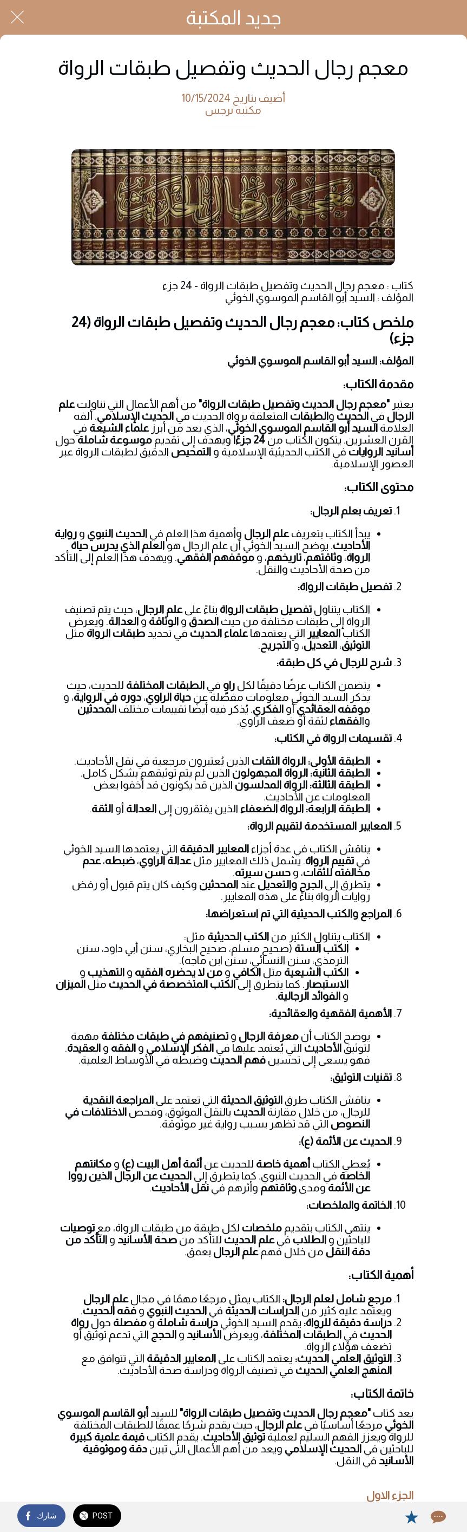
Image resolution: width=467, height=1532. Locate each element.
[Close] (17, 17)
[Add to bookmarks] (411, 1517)
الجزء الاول (389, 1495)
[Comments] (437, 1517)
